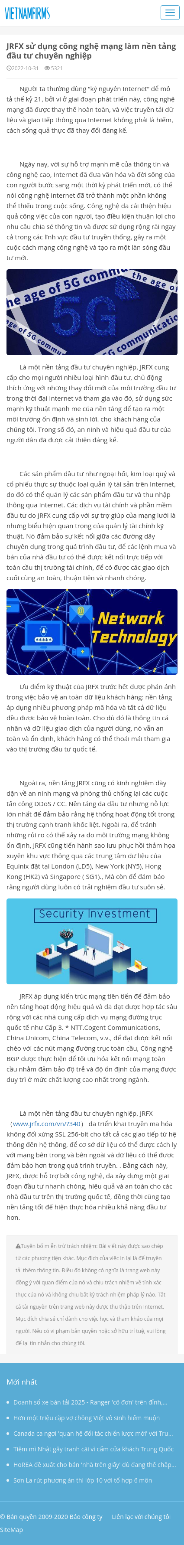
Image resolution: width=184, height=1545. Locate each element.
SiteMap (11, 1529)
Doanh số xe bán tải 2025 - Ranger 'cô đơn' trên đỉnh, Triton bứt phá (84, 1404)
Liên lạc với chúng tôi (141, 1516)
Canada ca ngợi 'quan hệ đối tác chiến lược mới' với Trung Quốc (90, 1435)
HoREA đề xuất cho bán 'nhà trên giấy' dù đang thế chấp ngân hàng (88, 1466)
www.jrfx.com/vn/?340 (47, 1123)
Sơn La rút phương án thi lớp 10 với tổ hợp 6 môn (79, 1480)
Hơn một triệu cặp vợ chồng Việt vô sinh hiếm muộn (83, 1418)
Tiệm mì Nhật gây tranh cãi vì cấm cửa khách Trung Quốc (90, 1449)
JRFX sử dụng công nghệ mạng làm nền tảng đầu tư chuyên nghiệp (91, 51)
